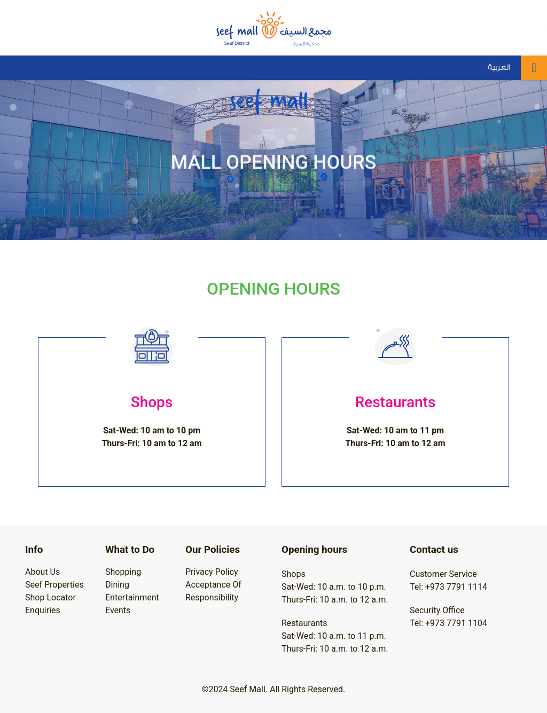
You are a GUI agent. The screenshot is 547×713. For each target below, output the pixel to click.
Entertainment (132, 597)
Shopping (123, 572)
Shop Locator (50, 597)
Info (34, 550)
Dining (117, 585)
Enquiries (42, 610)
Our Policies (212, 550)
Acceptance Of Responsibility (213, 591)
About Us (42, 572)
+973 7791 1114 (456, 587)
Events (117, 610)
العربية (499, 67)
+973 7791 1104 (456, 623)
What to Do (129, 550)
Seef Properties (54, 585)
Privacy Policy (211, 572)
